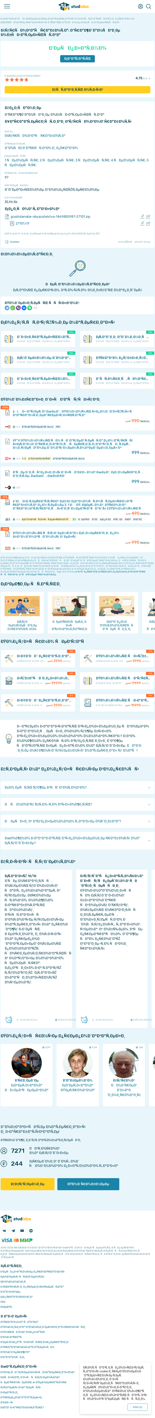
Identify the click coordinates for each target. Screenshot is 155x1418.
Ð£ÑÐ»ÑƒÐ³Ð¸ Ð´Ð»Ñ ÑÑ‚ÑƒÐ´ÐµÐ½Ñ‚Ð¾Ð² (30, 1377)
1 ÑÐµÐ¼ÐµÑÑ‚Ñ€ (21, 160)
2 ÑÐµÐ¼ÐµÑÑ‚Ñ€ (57, 160)
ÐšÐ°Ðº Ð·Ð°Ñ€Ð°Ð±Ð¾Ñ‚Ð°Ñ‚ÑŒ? (22, 1407)
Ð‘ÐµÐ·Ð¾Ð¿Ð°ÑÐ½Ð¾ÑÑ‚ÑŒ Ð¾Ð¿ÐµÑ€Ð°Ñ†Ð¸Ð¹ (35, 1342)
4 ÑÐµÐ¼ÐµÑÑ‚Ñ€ (128, 160)
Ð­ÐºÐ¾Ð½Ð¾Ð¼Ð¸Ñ (14, 1281)
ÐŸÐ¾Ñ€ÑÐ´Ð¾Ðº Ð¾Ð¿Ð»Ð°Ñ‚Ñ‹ (23, 1331)
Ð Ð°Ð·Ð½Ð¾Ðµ (10, 1291)
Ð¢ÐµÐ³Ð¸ (7, 1306)
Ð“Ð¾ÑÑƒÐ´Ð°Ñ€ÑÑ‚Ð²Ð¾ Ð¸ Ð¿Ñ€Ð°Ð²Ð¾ (41, 148)
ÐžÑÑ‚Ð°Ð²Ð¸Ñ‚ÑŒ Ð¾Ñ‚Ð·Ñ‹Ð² (77, 90)
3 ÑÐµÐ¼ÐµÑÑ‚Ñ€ (92, 160)
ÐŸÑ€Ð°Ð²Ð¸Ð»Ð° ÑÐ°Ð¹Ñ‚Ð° (20, 1321)
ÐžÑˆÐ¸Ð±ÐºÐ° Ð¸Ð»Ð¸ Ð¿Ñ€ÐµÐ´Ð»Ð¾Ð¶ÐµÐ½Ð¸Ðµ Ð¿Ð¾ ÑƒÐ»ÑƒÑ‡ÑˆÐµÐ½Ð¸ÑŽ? (52, 233)
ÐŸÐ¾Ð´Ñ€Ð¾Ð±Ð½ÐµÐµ (88, 1184)
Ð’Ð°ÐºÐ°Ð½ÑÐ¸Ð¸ (13, 1357)
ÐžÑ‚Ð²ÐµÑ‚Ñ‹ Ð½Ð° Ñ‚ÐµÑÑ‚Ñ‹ (21, 1387)
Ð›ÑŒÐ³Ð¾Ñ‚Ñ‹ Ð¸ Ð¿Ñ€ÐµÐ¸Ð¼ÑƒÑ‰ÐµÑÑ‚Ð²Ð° (32, 1286)
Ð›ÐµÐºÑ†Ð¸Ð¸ (9, 1392)
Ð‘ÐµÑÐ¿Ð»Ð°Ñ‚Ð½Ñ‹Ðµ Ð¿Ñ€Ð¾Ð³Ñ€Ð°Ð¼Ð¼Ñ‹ (33, 1271)
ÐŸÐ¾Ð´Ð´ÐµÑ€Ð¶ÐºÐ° (15, 1352)
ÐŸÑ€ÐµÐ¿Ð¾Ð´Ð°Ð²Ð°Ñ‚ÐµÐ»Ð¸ (21, 1397)
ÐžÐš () (137, 1407)
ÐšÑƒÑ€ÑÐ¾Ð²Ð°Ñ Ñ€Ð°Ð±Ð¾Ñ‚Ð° (35, 136)
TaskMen (12, 242)
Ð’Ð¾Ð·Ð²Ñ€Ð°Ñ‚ (11, 1337)
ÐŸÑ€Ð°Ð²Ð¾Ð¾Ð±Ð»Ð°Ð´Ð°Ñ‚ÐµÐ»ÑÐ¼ (27, 1347)
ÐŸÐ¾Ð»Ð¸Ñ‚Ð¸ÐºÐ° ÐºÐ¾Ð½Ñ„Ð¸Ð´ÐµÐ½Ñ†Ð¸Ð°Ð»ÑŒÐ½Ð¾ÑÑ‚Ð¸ (43, 1326)
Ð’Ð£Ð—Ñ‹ (7, 1402)
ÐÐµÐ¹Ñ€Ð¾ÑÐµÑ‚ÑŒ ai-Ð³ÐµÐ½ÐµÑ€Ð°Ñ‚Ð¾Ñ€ (34, 1382)
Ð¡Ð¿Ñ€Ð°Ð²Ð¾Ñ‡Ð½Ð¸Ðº (17, 1296)
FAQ (3, 1301)
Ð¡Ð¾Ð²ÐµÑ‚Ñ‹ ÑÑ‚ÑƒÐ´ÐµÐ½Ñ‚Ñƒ (22, 1276)
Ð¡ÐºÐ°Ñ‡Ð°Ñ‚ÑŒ (77, 59)
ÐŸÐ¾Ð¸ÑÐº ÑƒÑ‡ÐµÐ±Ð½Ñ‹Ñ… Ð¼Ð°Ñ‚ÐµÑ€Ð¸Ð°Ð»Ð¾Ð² (38, 1372)
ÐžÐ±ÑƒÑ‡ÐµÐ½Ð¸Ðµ (27, 1184)
